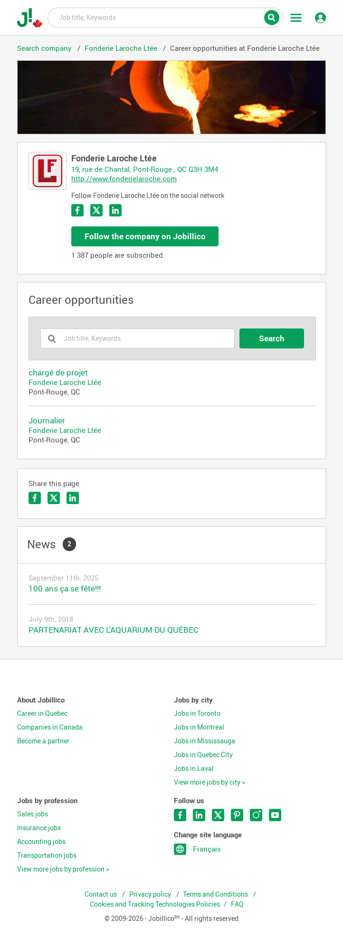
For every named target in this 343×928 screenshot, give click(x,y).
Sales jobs (32, 814)
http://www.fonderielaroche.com (124, 178)
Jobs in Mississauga (204, 741)
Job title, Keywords (165, 17)
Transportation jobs (46, 855)
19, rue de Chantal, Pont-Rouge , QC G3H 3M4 (144, 169)
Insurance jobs (39, 828)
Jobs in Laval (194, 768)
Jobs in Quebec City (203, 754)
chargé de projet (58, 372)
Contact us (101, 894)
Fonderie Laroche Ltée (65, 382)
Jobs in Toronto (197, 713)
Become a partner (43, 741)
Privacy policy (150, 894)
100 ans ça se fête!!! (65, 588)
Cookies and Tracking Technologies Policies (155, 904)
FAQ (237, 904)
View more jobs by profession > (63, 869)
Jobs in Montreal (199, 727)
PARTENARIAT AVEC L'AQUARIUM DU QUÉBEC (114, 629)
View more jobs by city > (209, 782)
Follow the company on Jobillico (145, 236)
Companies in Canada (50, 727)
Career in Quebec (42, 713)
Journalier (47, 420)
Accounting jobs (41, 841)
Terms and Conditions (216, 894)
